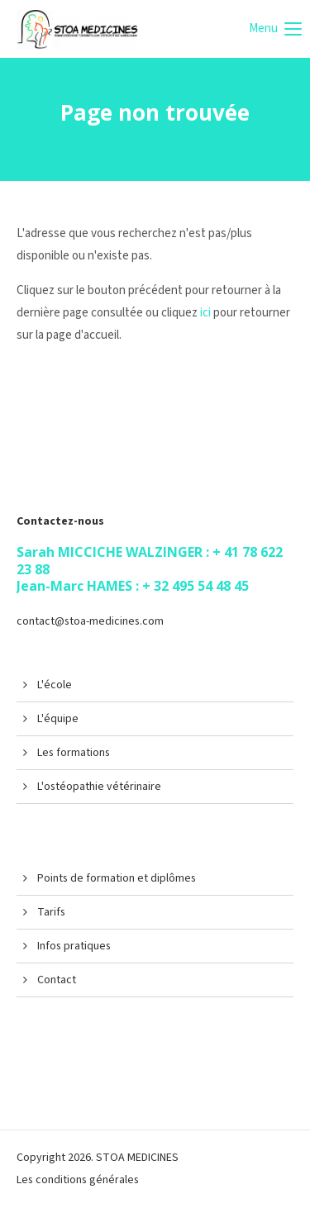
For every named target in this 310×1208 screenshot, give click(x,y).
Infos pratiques (74, 946)
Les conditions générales (78, 1180)
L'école (54, 685)
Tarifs (51, 912)
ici (205, 312)
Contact (56, 980)
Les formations (73, 752)
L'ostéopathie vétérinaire (99, 786)
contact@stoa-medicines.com (90, 621)
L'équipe (58, 719)
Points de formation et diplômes (116, 878)
